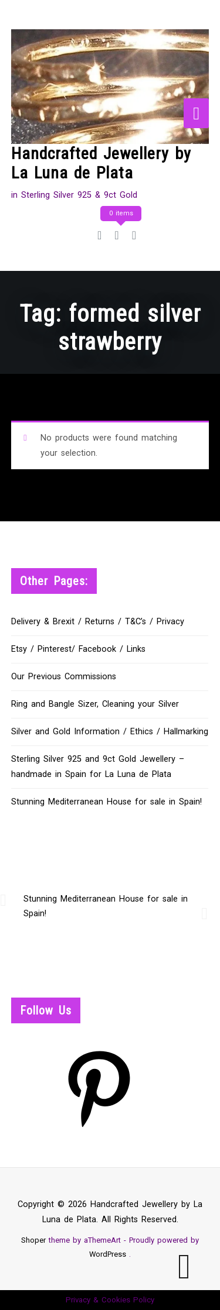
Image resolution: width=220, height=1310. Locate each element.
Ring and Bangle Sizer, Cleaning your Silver (95, 704)
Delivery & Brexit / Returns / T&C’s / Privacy (97, 622)
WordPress (107, 1254)
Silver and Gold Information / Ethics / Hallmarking (109, 732)
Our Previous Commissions (63, 677)
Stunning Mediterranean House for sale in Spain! (106, 802)
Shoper (33, 1240)
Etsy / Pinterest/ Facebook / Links (78, 649)
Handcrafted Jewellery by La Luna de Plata (101, 163)
